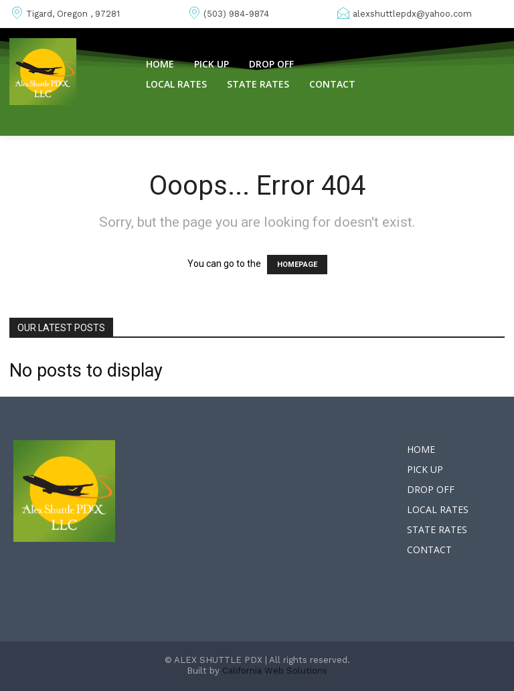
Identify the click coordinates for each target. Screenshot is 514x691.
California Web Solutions (274, 671)
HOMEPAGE (297, 264)
